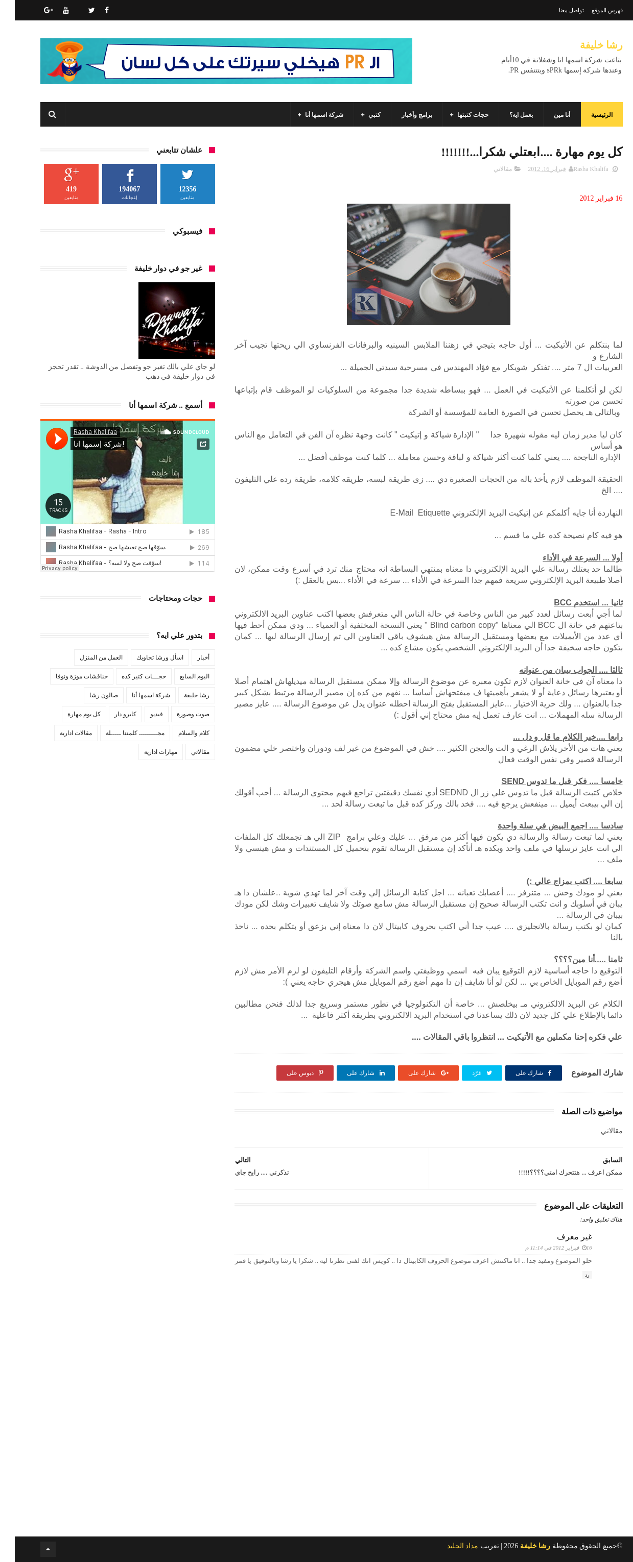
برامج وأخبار (402, 114)
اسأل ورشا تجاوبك (145, 657)
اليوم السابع (180, 676)
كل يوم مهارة (69, 714)
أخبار (188, 657)
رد (572, 1275)
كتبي (360, 114)
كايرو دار (111, 714)
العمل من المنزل (86, 657)
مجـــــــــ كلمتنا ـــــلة (120, 733)
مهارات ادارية (145, 751)
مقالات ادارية (61, 733)
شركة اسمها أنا (309, 114)
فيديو (141, 714)
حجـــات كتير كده (129, 676)
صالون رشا (89, 695)
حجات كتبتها (458, 114)
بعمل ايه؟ (506, 114)
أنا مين (547, 114)
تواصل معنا (556, 10)
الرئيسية (587, 114)
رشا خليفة (586, 45)
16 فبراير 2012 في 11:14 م (543, 1247)
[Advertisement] (414, 1474)
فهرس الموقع (592, 10)
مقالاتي (488, 169)
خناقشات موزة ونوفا (67, 676)
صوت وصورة (178, 714)
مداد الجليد (448, 1546)
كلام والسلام (179, 733)
